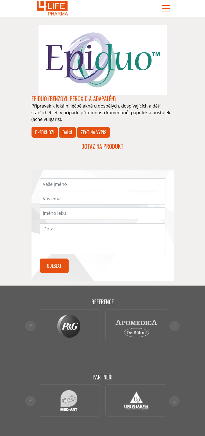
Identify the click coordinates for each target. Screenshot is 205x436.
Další (67, 132)
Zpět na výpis (93, 132)
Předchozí (44, 132)
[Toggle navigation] (166, 8)
